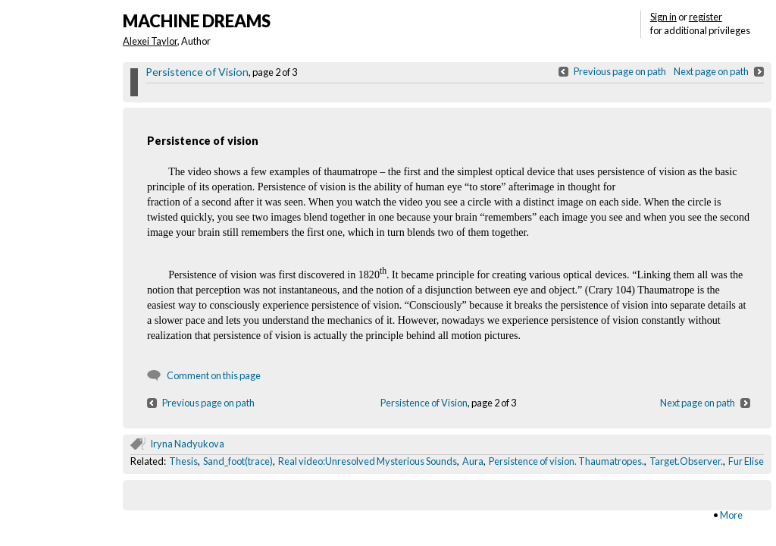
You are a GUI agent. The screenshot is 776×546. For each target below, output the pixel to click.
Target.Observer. (686, 461)
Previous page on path (620, 71)
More (731, 515)
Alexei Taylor (150, 41)
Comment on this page (214, 375)
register (705, 17)
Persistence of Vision (197, 71)
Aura (472, 461)
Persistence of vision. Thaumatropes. (566, 461)
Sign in (663, 17)
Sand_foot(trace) (238, 461)
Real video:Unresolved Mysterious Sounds (367, 461)
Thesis (183, 461)
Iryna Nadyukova (187, 444)
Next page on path (711, 71)
